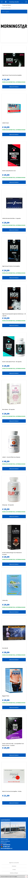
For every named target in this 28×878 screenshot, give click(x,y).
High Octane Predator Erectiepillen (11, 266)
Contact (14, 869)
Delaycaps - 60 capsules (8, 505)
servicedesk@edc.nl (6, 848)
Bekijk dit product (14, 86)
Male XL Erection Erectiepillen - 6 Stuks (12, 791)
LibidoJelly (5, 600)
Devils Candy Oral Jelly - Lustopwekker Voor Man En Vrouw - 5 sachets (13, 744)
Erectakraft (5, 648)
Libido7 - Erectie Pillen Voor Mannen (11, 457)
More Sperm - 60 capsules (8, 409)
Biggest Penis (5, 696)
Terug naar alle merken (6, 7)
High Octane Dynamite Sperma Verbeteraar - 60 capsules (14, 314)
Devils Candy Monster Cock (9, 170)
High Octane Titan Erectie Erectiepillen (12, 75)
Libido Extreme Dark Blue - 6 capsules (11, 218)
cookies (15, 876)
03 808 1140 (5, 846)
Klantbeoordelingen (14, 873)
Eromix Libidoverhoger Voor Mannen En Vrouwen (12, 553)
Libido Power (5, 123)
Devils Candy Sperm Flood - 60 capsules (12, 361)
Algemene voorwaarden (14, 862)
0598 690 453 (5, 845)
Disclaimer (14, 866)
